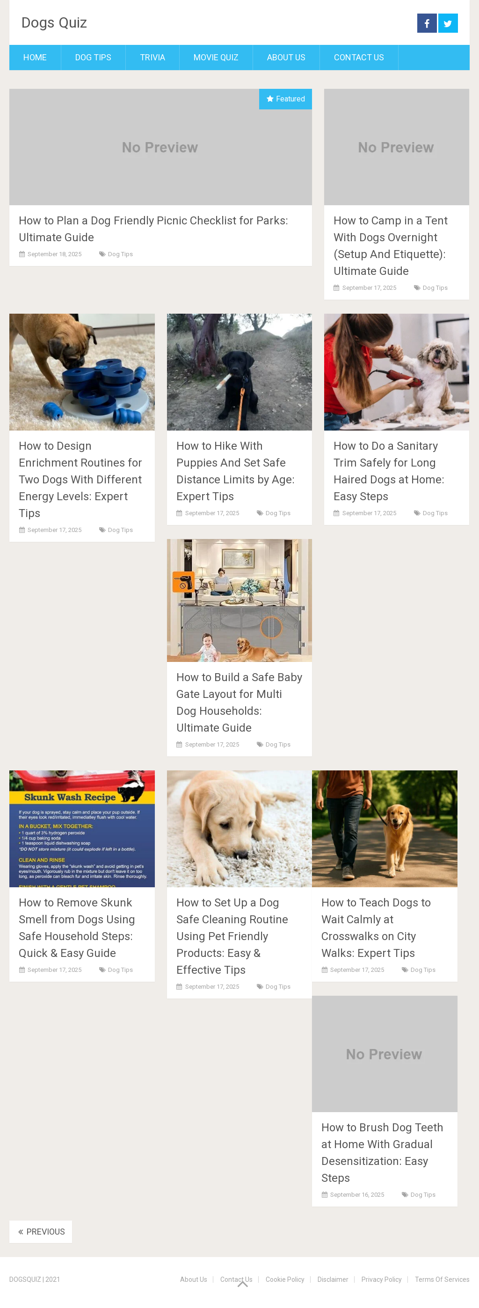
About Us (286, 57)
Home (35, 57)
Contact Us (359, 57)
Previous (40, 1231)
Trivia (152, 57)
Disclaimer (333, 1279)
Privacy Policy (382, 1279)
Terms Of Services (442, 1279)
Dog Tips (93, 57)
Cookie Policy (285, 1279)
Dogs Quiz (54, 22)
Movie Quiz (216, 57)
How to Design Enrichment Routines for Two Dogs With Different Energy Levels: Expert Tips (80, 479)
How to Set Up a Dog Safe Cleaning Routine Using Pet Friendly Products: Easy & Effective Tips (232, 936)
